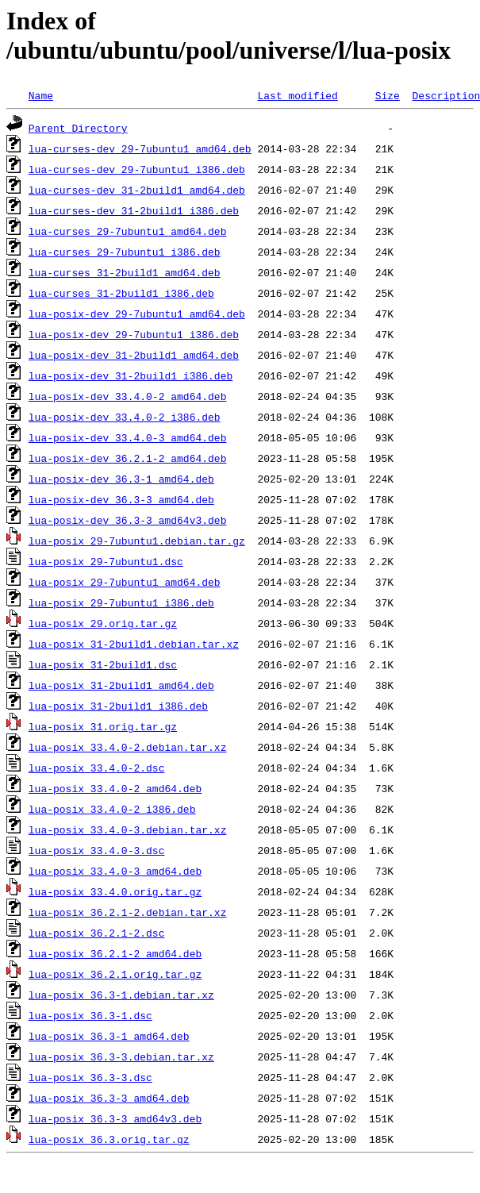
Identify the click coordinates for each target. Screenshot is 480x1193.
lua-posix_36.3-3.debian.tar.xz (121, 1056)
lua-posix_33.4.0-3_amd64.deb (115, 871)
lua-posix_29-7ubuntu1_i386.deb (121, 602)
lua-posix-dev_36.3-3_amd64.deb (121, 499)
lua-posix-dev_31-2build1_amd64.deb (134, 355)
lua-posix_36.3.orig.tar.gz (109, 1139)
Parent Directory (78, 128)
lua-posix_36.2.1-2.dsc (97, 933)
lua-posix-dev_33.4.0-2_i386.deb (125, 417)
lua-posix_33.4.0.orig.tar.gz (115, 891)
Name (41, 95)
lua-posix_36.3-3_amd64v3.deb (115, 1118)
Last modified (297, 95)
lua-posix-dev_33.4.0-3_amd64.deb (128, 437)
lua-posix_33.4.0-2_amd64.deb (115, 788)
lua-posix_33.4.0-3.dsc (97, 850)
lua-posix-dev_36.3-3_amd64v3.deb (128, 520)
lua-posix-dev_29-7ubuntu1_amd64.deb (137, 313)
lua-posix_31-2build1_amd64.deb (121, 685)
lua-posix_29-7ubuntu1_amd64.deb (125, 582)
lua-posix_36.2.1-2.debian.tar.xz (128, 912)
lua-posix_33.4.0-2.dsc (97, 767)
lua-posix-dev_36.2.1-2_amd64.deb (128, 458)
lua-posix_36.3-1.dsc (90, 1015)
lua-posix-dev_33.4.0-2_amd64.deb (128, 396)
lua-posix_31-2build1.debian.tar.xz (134, 644)
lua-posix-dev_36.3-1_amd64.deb (121, 478)
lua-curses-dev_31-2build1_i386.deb (134, 210)
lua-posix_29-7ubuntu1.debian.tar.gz (137, 540)
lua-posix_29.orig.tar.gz (103, 623)
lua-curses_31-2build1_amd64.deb (125, 272)
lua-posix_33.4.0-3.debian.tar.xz (128, 829)
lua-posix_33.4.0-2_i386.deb (112, 809)
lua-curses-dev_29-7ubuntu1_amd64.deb (140, 148)
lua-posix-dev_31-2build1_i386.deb (130, 375)
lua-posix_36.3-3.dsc (90, 1077)
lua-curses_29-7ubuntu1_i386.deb (125, 251)
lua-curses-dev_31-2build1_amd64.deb (137, 190)
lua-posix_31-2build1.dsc (103, 664)
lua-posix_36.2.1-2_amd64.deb (115, 953)
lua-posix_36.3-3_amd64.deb (109, 1098)
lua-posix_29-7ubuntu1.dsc (106, 561)
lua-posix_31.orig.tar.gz (103, 726)
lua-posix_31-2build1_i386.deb (118, 705)
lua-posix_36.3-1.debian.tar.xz (121, 994)
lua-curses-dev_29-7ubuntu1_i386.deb (137, 169)
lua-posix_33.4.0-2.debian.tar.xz (128, 747)
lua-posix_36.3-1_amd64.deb (109, 1036)
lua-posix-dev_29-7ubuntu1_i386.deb (134, 334)
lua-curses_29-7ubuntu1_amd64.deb (128, 231)
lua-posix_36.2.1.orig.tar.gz (115, 974)
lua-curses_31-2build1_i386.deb (121, 293)
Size (387, 95)
